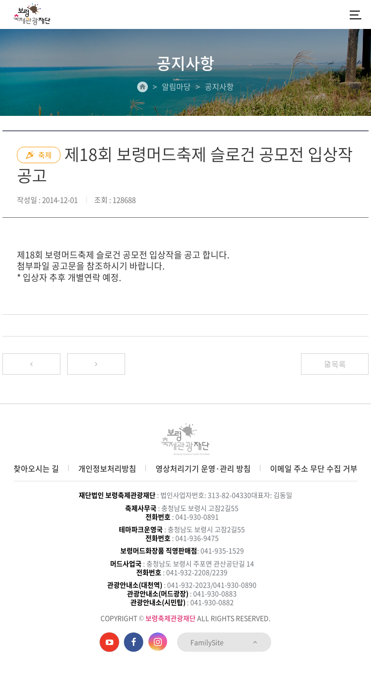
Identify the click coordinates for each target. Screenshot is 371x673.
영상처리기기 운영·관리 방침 (203, 468)
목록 (335, 364)
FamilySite (224, 642)
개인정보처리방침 (107, 468)
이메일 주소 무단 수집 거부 (313, 468)
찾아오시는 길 (36, 468)
